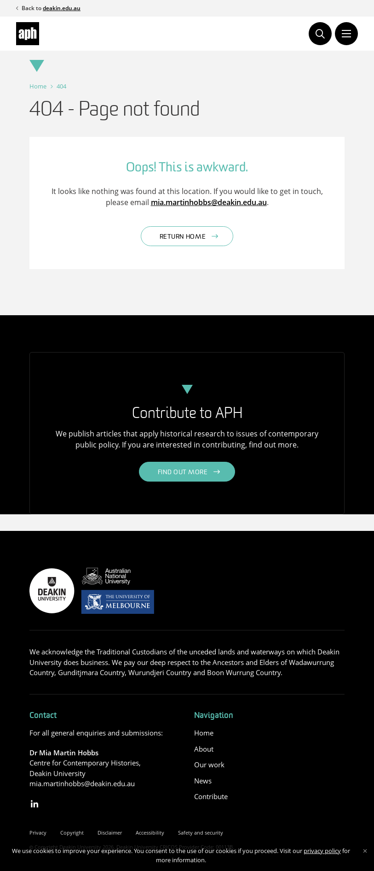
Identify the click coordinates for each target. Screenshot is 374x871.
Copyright (72, 832)
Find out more (183, 472)
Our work (209, 764)
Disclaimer (110, 832)
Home (37, 86)
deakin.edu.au (62, 8)
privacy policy (322, 851)
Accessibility (150, 832)
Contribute (211, 796)
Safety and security (200, 832)
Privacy (37, 832)
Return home (183, 237)
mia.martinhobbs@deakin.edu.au (209, 202)
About (203, 748)
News (203, 780)
